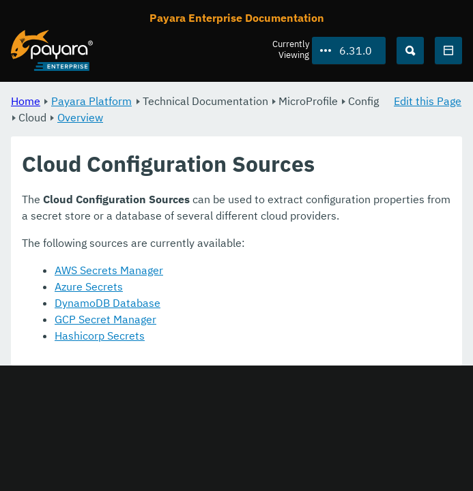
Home (25, 101)
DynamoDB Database (107, 303)
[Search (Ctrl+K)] (410, 50)
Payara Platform (91, 101)
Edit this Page (427, 101)
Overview (80, 117)
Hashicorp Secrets (100, 335)
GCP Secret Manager (105, 319)
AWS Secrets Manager (109, 270)
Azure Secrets (89, 286)
